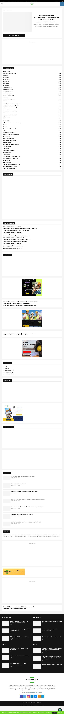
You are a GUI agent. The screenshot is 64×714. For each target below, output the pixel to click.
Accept (54, 712)
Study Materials (6, 136)
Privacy (23, 705)
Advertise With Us (43, 705)
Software (5, 124)
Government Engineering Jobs (44, 15)
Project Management (7, 152)
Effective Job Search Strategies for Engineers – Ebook (16, 334)
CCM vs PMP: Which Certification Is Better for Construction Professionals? (19, 664)
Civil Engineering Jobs (8, 89)
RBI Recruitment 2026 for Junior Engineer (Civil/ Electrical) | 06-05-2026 (26, 522)
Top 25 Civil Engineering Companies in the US (13, 234)
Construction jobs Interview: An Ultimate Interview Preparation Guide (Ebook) (21, 301)
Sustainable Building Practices (9, 140)
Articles (4, 71)
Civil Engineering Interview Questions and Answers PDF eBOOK (17, 303)
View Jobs (7, 368)
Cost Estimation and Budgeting (9, 168)
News (4, 118)
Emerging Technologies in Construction (11, 164)
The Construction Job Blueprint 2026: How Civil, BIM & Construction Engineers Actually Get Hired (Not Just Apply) (52, 657)
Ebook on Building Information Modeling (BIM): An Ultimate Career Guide (20, 333)
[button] (60, 710)
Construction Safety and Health (9, 110)
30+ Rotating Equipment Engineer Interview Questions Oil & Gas (24, 491)
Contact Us (36, 705)
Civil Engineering (6, 116)
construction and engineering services (11, 105)
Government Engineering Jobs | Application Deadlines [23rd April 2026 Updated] (27, 506)
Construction (6, 81)
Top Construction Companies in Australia (12, 243)
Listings (4, 130)
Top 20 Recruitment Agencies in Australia (12, 245)
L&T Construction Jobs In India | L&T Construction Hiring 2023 (16, 235)
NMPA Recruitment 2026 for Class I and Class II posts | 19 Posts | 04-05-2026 (19, 637)
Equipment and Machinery (8, 150)
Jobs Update (51, 15)
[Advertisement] (32, 52)
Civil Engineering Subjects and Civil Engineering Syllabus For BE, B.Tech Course (20, 228)
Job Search (5, 97)
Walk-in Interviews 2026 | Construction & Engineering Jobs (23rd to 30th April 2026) (28, 499)
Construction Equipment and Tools (10, 128)
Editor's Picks (6, 83)
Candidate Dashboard (9, 374)
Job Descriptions (6, 120)
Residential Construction (8, 138)
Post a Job (7, 366)
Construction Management (9, 99)
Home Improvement (7, 109)
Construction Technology (8, 95)
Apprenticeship (6, 160)
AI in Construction (7, 162)
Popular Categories (8, 68)
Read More (60, 712)
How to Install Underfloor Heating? (18, 483)
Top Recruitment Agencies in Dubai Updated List (13, 237)
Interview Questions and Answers (10, 114)
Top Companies (6, 154)
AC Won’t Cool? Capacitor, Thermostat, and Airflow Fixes (22, 476)
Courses (5, 126)
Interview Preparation (7, 93)
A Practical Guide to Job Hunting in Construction (52, 664)
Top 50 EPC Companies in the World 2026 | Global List (22, 514)
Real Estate (5, 112)
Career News (6, 77)
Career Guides (6, 85)
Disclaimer (31, 705)
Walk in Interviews (7, 142)
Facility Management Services (9, 132)
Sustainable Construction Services (10, 158)
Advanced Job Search (9, 370)
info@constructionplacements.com (34, 692)
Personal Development (8, 91)
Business (5, 101)
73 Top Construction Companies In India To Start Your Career (16, 230)
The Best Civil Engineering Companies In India (13, 246)
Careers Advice (6, 79)
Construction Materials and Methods (11, 134)
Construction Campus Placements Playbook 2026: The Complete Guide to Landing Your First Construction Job (52, 649)
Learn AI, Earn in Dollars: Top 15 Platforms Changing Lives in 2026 (50, 629)
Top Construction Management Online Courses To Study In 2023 (16, 239)
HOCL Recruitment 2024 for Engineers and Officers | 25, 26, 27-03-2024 (46, 18)
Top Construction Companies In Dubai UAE (12, 232)
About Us (18, 705)
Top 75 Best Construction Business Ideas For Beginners (15, 241)
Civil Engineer (6, 148)
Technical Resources (7, 87)
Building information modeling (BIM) (11, 144)
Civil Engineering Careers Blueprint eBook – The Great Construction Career (20, 305)
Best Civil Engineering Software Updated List (12, 248)
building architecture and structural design (12, 122)
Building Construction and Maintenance (11, 103)
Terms (27, 705)
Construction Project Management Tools (11, 156)
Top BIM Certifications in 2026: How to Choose (19, 656)
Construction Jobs (7, 146)
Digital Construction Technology (10, 107)
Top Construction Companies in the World (12, 226)
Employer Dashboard (9, 372)
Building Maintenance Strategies (10, 166)
